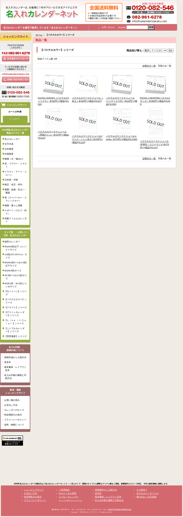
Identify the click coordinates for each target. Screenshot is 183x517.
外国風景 (9, 154)
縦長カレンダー (12, 241)
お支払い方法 (10, 405)
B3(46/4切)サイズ (13, 270)
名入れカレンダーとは (147, 493)
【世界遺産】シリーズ (16, 336)
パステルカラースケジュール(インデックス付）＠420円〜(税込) (121, 101)
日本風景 (9, 149)
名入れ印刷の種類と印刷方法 (109, 500)
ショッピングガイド (34, 490)
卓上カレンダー (12, 139)
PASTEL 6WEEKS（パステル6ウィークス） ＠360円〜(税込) (53, 101)
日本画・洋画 (11, 180)
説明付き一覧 (149, 66)
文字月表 (9, 144)
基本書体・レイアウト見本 (108, 497)
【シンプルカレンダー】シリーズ (14, 330)
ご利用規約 (64, 490)
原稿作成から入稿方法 (15, 357)
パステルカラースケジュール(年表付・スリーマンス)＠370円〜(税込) (154, 144)
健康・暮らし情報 (13, 205)
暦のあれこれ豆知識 (146, 497)
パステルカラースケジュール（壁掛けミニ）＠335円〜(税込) (53, 134)
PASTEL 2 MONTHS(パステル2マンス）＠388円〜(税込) (155, 101)
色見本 (7, 362)
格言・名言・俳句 (13, 184)
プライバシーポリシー (15, 419)
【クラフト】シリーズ (16, 307)
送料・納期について (14, 424)
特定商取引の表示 (13, 415)
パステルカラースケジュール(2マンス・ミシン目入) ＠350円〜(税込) (87, 139)
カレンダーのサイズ (14, 410)
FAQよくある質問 (67, 493)
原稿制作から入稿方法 (106, 490)
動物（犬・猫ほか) (14, 159)
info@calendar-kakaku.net (119, 509)
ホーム (39, 35)
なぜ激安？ (142, 490)
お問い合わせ (108, 27)
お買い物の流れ (12, 400)
